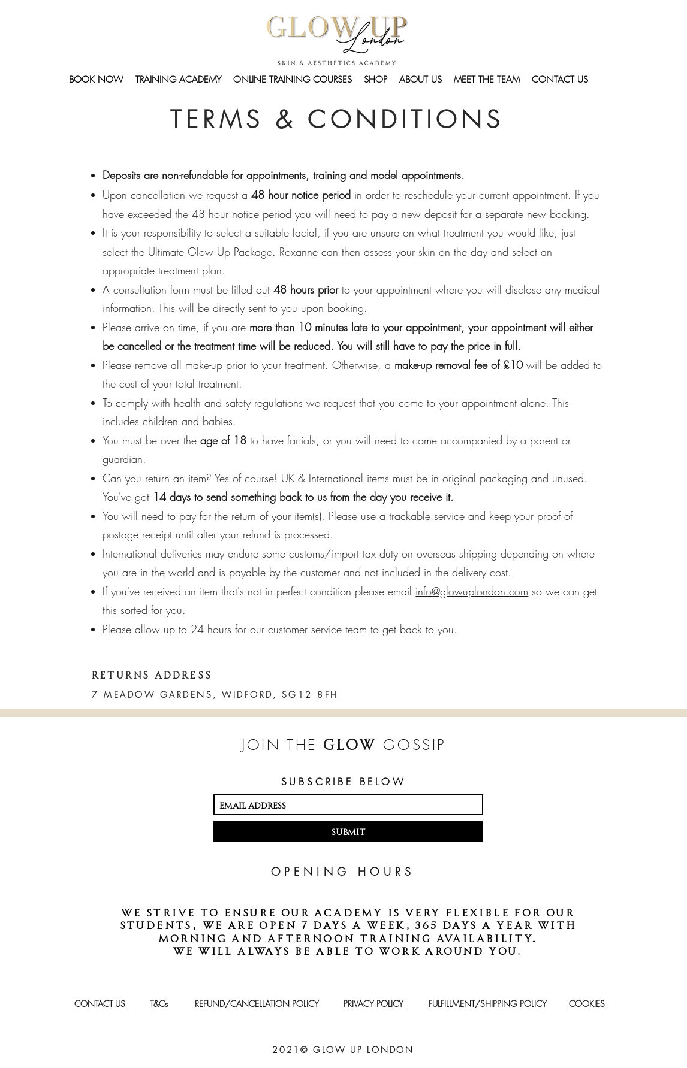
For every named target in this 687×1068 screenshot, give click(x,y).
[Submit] (348, 831)
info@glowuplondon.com (471, 591)
